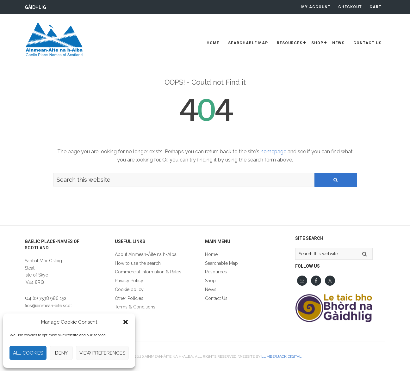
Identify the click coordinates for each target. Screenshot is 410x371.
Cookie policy (129, 289)
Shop (210, 280)
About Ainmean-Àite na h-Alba (146, 254)
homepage (273, 152)
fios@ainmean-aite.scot (48, 305)
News (210, 289)
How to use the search (138, 263)
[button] (125, 322)
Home (211, 254)
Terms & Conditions (135, 306)
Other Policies (129, 298)
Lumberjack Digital (281, 356)
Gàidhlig (35, 7)
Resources (216, 271)
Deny (61, 353)
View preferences (102, 353)
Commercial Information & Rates (148, 271)
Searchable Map (221, 263)
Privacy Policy (129, 280)
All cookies (28, 353)
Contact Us (216, 298)
